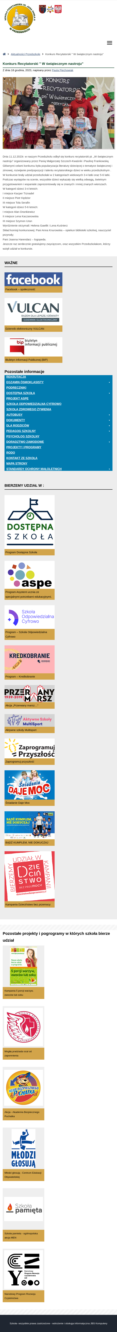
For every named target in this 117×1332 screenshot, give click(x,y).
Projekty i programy (23, 447)
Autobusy (58, 415)
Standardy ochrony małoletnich (58, 469)
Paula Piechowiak (62, 70)
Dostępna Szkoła (58, 393)
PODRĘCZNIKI (16, 387)
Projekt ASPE (17, 398)
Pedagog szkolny (58, 431)
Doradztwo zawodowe (58, 442)
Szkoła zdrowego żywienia (28, 409)
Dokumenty (58, 420)
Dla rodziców (58, 426)
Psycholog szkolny (22, 436)
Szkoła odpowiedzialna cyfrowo (33, 403)
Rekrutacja (16, 376)
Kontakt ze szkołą (21, 458)
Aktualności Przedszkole (25, 54)
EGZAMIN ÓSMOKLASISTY (58, 382)
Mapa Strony (16, 463)
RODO (10, 452)
